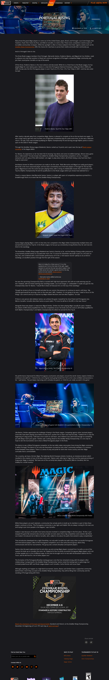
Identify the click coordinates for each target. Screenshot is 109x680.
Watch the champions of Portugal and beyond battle (32, 624)
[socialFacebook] (13, 667)
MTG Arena (67, 655)
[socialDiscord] (36, 667)
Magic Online (68, 662)
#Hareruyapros (57, 272)
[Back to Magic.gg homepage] (6, 3)
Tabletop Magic (68, 659)
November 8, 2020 (44, 278)
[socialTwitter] (17, 667)
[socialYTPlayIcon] (27, 667)
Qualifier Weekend (87, 655)
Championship (24, 47)
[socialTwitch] (22, 667)
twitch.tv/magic (53, 626)
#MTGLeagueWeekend (45, 274)
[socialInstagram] (31, 667)
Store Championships (88, 659)
